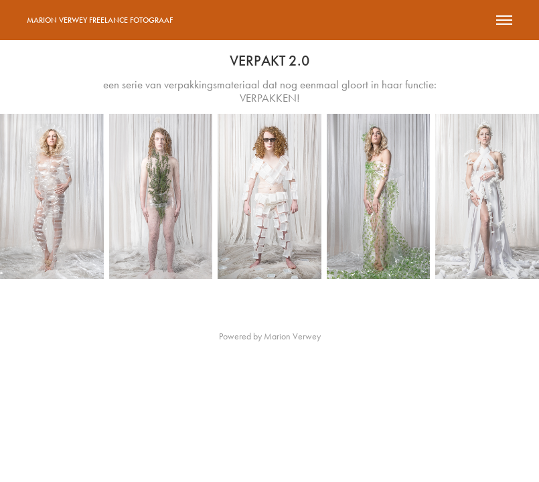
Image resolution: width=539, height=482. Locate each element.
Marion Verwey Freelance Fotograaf (100, 20)
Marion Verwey (292, 336)
